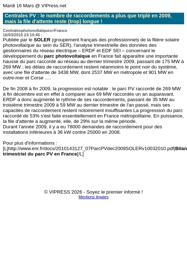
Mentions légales (94, 197)
